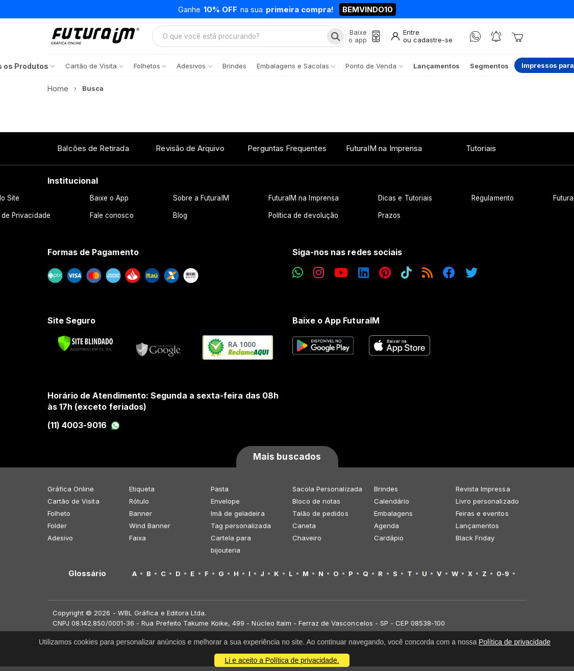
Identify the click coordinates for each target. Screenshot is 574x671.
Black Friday (475, 542)
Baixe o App (109, 202)
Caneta (304, 530)
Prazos (389, 220)
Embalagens (393, 518)
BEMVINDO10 (367, 9)
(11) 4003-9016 (83, 430)
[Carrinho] (517, 38)
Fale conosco (112, 220)
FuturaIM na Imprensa (384, 153)
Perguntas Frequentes (286, 153)
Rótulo (139, 506)
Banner (140, 518)
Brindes (386, 493)
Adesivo (60, 542)
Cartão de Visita (73, 506)
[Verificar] (85, 348)
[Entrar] (421, 39)
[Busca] (334, 39)
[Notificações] (496, 39)
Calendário (392, 506)
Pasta (220, 493)
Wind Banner (150, 530)
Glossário (87, 578)
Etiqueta (142, 493)
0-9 (502, 578)
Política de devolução (303, 220)
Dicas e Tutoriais (405, 202)
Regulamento (492, 202)
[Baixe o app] (363, 39)
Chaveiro (307, 542)
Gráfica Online (70, 493)
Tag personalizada (241, 530)
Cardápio (389, 542)
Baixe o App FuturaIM (336, 325)
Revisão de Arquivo (190, 153)
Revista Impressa (483, 493)
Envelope (225, 506)
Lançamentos (478, 530)
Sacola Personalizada (327, 493)
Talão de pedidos (320, 518)
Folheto (58, 518)
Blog (180, 220)
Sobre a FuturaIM (201, 202)
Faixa (137, 542)
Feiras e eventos (482, 518)
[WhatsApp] (475, 39)
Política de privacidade (515, 642)
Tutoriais (481, 153)
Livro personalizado (487, 506)
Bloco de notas (316, 506)
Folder (57, 530)
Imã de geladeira (238, 518)
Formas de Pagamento (93, 257)
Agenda (386, 530)
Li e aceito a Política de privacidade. (281, 660)
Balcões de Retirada (93, 153)
